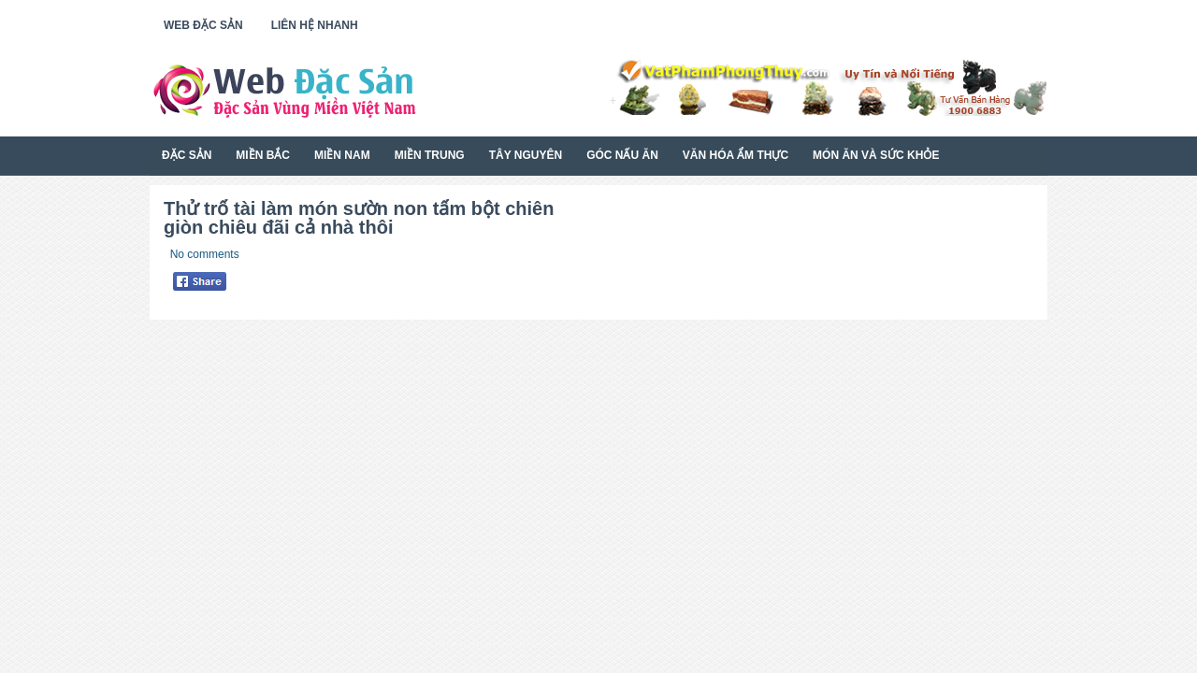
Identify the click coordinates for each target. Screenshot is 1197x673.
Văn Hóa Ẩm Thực (735, 155)
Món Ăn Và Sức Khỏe (876, 155)
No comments (204, 254)
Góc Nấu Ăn (622, 155)
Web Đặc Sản (203, 25)
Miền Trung (430, 155)
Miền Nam (342, 155)
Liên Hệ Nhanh (314, 25)
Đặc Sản (186, 155)
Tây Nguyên (525, 155)
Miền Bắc (263, 155)
